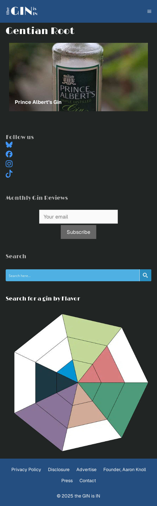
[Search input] (73, 275)
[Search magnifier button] (145, 275)
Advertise (86, 470)
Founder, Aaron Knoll (124, 470)
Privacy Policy (26, 470)
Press (67, 481)
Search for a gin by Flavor (43, 298)
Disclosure (59, 470)
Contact (87, 481)
